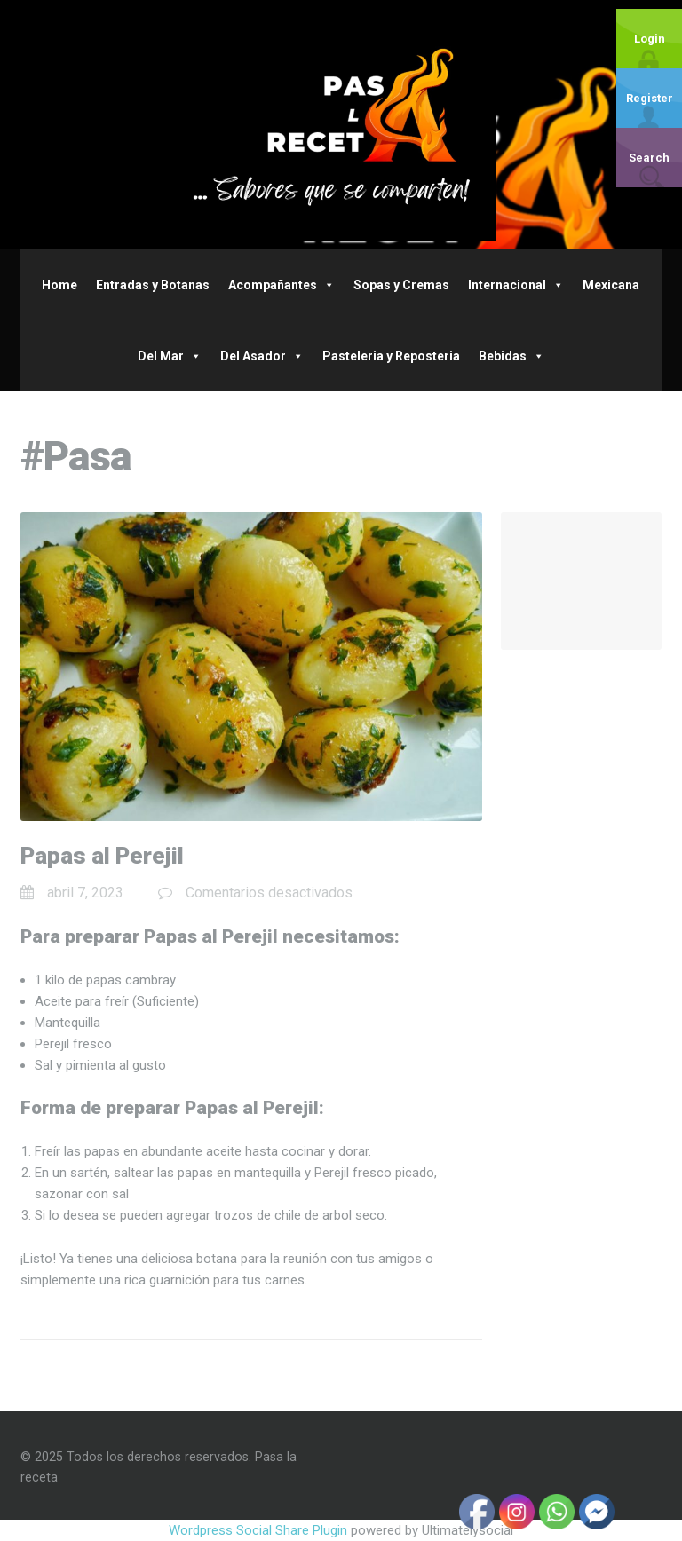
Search (649, 157)
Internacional (516, 284)
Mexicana (611, 285)
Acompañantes (281, 284)
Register (649, 98)
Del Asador (262, 355)
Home (59, 285)
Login (649, 38)
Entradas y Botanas (153, 285)
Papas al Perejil (102, 855)
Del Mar (170, 355)
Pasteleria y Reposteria (391, 356)
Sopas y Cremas (401, 285)
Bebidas (511, 355)
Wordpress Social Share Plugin (260, 1530)
